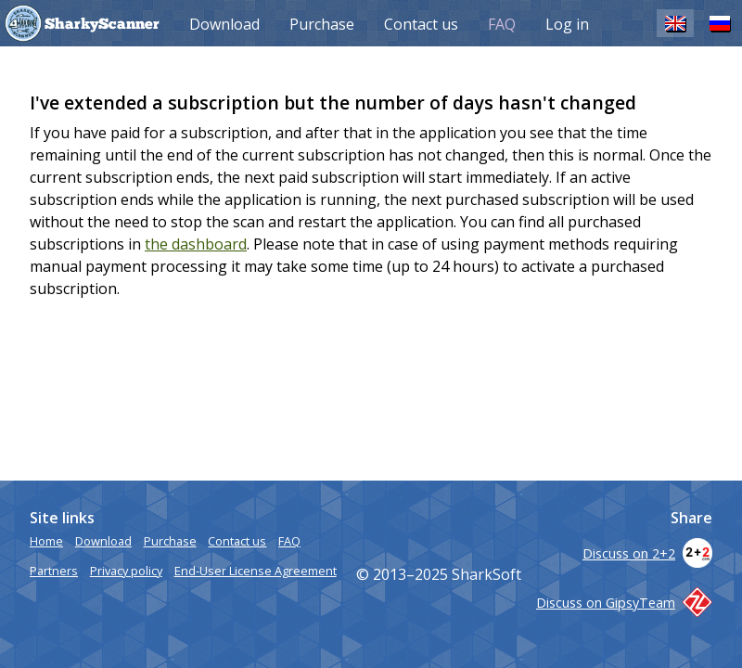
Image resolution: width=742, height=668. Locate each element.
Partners (54, 570)
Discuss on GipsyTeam (624, 602)
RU (719, 23)
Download (224, 24)
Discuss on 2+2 (647, 553)
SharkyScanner (102, 25)
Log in (567, 24)
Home (46, 541)
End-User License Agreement (255, 570)
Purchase (321, 24)
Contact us (421, 24)
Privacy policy (126, 570)
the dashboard (196, 244)
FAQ (502, 24)
